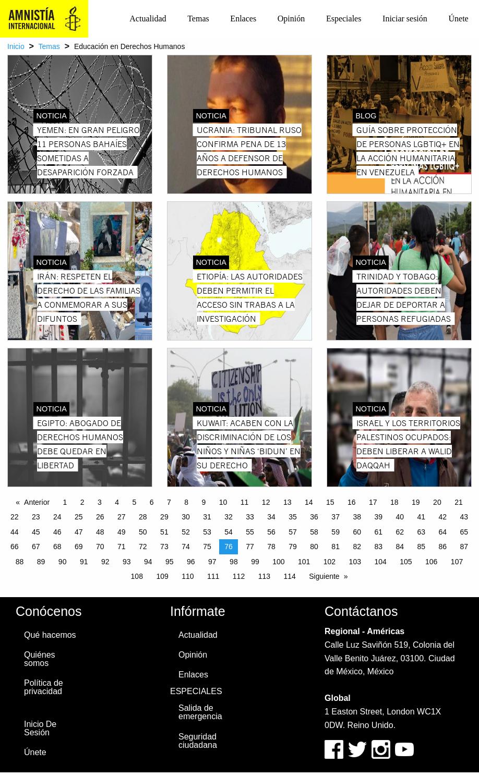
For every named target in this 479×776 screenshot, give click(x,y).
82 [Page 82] (357, 546)
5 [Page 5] (135, 502)
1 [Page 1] (65, 502)
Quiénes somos (39, 659)
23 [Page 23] (36, 517)
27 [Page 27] (121, 517)
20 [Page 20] (437, 502)
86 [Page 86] (443, 546)
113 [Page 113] (264, 576)
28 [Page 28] (143, 517)
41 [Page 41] (421, 517)
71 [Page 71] (121, 546)
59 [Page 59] (335, 532)
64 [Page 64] (443, 532)
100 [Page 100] (278, 561)
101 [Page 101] (304, 561)
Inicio (16, 46)
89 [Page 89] (41, 561)
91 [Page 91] (84, 561)
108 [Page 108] (137, 576)
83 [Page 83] (378, 546)
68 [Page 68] (57, 546)
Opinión (291, 18)
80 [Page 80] (314, 546)
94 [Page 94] (148, 561)
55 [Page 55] (250, 532)
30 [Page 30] (186, 517)
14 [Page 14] (309, 502)
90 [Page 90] (62, 561)
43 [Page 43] (464, 517)
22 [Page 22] (14, 517)
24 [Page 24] (57, 517)
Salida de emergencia (200, 712)
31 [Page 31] (207, 517)
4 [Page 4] (117, 502)
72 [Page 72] (143, 546)
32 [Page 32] (228, 517)
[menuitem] (148, 19)
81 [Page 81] (335, 546)
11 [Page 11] (245, 502)
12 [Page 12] (266, 502)
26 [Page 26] (100, 517)
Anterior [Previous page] (37, 502)
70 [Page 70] (100, 546)
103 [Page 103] (355, 561)
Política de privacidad (43, 687)
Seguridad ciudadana (197, 740)
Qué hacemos (50, 634)
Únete (458, 18)
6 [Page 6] (152, 502)
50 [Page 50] (143, 532)
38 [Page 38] (357, 517)
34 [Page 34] (271, 517)
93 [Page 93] (127, 561)
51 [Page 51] (164, 532)
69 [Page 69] (79, 546)
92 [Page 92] (105, 561)
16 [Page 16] (352, 502)
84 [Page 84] (400, 546)
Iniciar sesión (404, 18)
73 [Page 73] (164, 546)
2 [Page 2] (82, 502)
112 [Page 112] (239, 576)
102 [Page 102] (330, 561)
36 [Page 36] (314, 517)
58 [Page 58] (314, 532)
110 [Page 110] (188, 576)
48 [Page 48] (100, 532)
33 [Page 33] (250, 517)
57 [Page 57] (293, 532)
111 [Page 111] (213, 576)
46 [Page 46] (57, 532)
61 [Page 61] (378, 532)
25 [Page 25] (79, 517)
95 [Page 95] (169, 561)
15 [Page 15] (330, 502)
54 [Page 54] (228, 532)
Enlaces (243, 18)
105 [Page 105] (406, 561)
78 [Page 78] (271, 546)
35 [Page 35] (293, 517)
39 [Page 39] (378, 517)
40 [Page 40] (400, 517)
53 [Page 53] (207, 532)
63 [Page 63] (421, 532)
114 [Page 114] (289, 576)
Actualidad (147, 18)
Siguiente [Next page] (324, 576)
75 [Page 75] (207, 546)
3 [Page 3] (100, 502)
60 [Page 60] (357, 532)
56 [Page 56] (271, 532)
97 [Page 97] (212, 561)
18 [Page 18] (394, 502)
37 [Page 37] (335, 517)
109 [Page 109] (162, 576)
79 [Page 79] (293, 546)
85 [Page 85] (421, 546)
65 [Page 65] (464, 532)
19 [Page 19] (416, 502)
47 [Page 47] (79, 532)
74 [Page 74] (186, 546)
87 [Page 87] (464, 546)
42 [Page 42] (443, 517)
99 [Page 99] (255, 561)
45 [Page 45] (36, 532)
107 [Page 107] (457, 561)
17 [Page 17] (373, 502)
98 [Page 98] (234, 561)
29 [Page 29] (164, 517)
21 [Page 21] (458, 502)
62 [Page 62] (400, 532)
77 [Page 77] (250, 546)
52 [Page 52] (186, 532)
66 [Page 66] (14, 546)
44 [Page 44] (14, 532)
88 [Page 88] (20, 561)
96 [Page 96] (191, 561)
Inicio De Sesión (40, 728)
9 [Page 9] (204, 502)
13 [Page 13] (287, 502)
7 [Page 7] (169, 502)
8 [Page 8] (186, 502)
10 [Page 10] (223, 502)
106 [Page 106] (431, 561)
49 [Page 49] (121, 532)
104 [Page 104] (380, 561)
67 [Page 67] (36, 546)
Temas (198, 18)
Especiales (344, 18)
